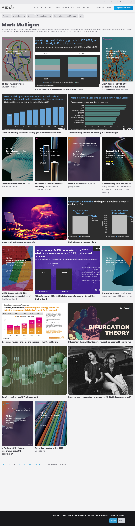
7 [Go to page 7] (21, 464)
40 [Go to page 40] (39, 464)
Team (124, 2)
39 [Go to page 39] (36, 464)
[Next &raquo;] (43, 464)
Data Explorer (52, 8)
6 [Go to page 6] (19, 464)
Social (31, 16)
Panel (119, 2)
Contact (106, 2)
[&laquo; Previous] (3, 464)
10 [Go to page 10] (30, 464)
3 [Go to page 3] (11, 464)
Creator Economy (44, 16)
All (82, 16)
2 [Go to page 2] (9, 464)
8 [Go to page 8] (24, 464)
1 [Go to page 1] (6, 464)
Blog (109, 8)
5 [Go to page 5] (16, 464)
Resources (99, 8)
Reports (38, 8)
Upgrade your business (123, 8)
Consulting (68, 8)
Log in (130, 2)
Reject (121, 520)
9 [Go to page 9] (26, 464)
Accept (113, 520)
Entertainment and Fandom (66, 16)
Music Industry (19, 16)
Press (113, 2)
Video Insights (84, 8)
